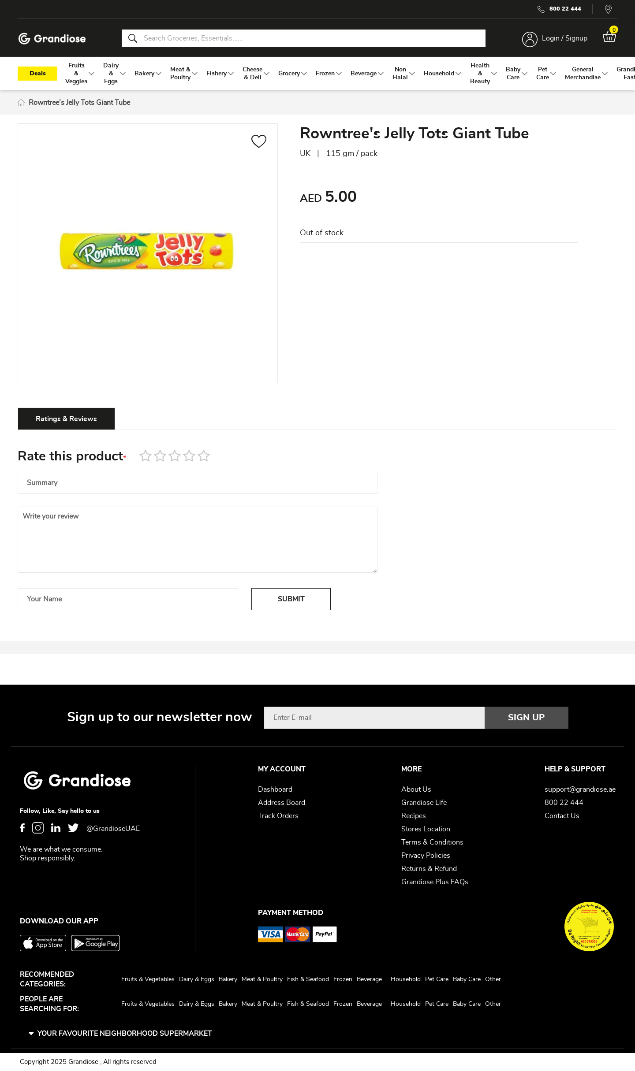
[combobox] (303, 39)
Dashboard (275, 789)
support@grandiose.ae (580, 789)
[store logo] (52, 39)
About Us (416, 789)
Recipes (413, 815)
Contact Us (562, 815)
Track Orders (278, 815)
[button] (259, 144)
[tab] (66, 420)
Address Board (281, 802)
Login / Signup (563, 38)
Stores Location (425, 829)
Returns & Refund (429, 868)
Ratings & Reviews (66, 420)
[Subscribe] (526, 718)
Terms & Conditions (432, 842)
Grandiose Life (424, 802)
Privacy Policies (425, 855)
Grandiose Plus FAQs (434, 882)
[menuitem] (76, 75)
